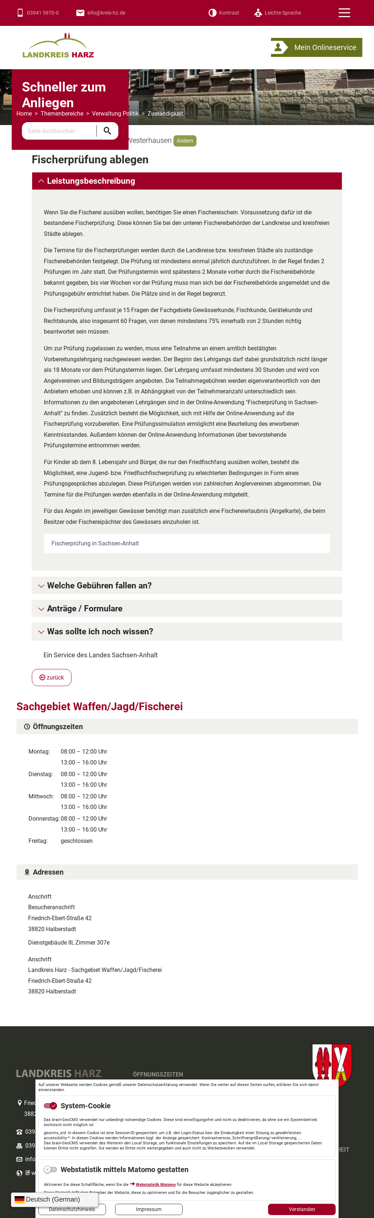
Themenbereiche (62, 113)
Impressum (148, 1209)
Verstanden (302, 1209)
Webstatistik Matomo (156, 1184)
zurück (51, 677)
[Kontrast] (224, 12)
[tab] (187, 180)
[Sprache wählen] (55, 1199)
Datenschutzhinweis (72, 1209)
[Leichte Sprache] (277, 12)
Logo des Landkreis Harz (67, 42)
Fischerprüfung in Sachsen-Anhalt (95, 543)
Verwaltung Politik (115, 113)
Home (24, 113)
